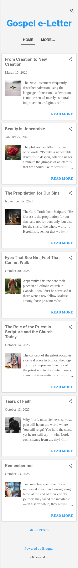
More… (48, 40)
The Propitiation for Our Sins (32, 193)
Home (28, 40)
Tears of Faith (18, 401)
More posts (39, 530)
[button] (70, 60)
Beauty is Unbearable (25, 128)
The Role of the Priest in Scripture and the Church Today (29, 331)
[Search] (72, 11)
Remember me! (19, 465)
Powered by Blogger (39, 548)
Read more (62, 114)
